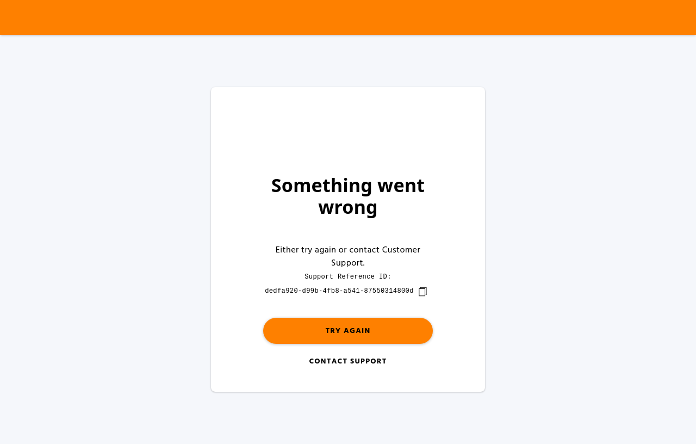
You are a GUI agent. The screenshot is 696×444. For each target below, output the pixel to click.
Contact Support (348, 361)
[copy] (422, 291)
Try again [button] (347, 331)
